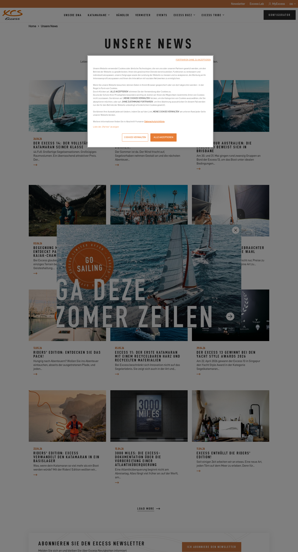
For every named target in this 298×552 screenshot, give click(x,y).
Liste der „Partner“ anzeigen (106, 127)
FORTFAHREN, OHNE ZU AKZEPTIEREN (193, 60)
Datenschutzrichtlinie (154, 122)
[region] (150, 101)
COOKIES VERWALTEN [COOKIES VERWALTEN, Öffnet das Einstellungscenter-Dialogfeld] (135, 137)
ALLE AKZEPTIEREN (163, 137)
